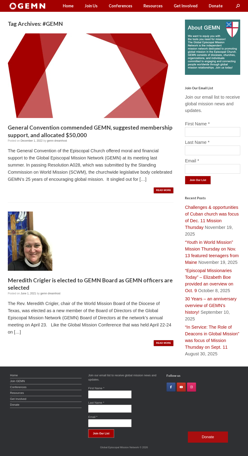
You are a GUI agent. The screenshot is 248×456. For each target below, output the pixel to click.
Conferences (120, 5)
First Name (197, 123)
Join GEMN (17, 381)
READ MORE (163, 190)
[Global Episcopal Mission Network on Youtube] (181, 387)
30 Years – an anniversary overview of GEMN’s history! (210, 305)
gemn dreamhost (57, 140)
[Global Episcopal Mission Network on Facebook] (171, 387)
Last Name (197, 142)
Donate (216, 5)
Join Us (91, 5)
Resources (153, 5)
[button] (237, 6)
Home (68, 5)
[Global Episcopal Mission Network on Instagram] (191, 387)
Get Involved (186, 5)
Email (192, 160)
